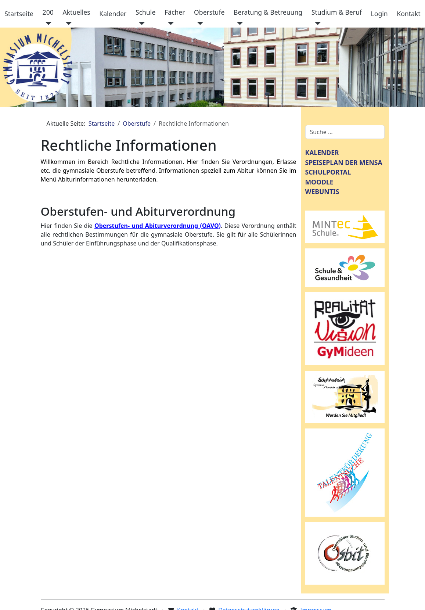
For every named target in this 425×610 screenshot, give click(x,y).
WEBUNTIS (322, 191)
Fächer (175, 12)
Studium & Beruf (336, 12)
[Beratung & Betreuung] (238, 23)
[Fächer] (169, 23)
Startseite (18, 13)
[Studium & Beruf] (316, 23)
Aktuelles (76, 12)
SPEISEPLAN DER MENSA (343, 162)
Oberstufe (209, 12)
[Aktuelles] (67, 23)
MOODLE (319, 181)
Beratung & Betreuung (268, 12)
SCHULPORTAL (328, 172)
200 (48, 12)
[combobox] (345, 132)
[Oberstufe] (198, 23)
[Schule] (140, 23)
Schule (145, 12)
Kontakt (408, 13)
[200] (47, 23)
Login (379, 13)
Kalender (112, 13)
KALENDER (322, 152)
